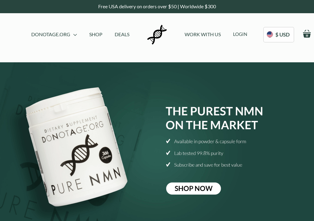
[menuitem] (95, 34)
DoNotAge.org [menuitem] (54, 34)
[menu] (80, 34)
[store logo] (157, 34)
